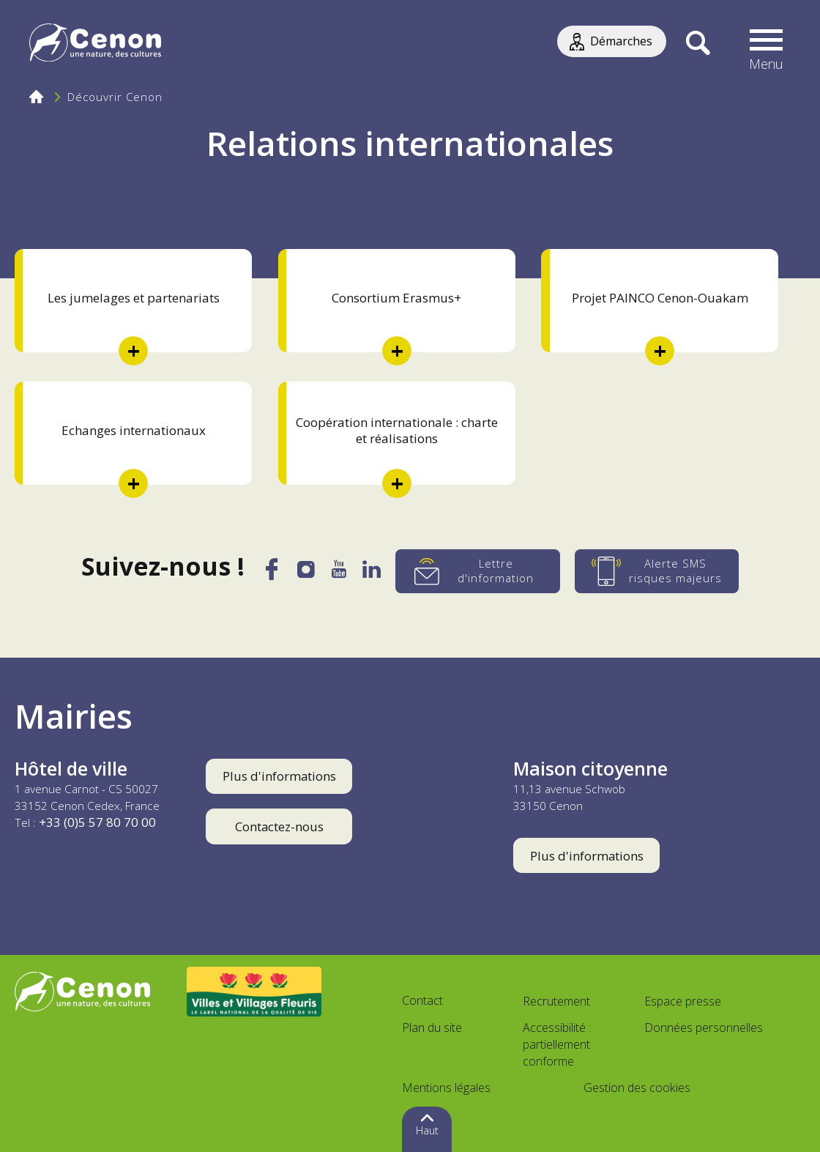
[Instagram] (305, 573)
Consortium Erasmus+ (396, 297)
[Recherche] (698, 44)
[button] (766, 44)
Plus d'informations (279, 776)
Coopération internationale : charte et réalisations (397, 430)
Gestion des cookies (637, 1087)
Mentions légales (446, 1087)
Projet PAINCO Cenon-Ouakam (660, 297)
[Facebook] (269, 576)
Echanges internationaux (133, 430)
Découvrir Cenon (115, 96)
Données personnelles (703, 1027)
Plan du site (432, 1027)
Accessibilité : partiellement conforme (557, 1044)
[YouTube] (339, 573)
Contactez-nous (279, 826)
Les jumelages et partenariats (134, 297)
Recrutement (556, 1001)
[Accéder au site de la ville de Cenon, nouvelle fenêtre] (82, 991)
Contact (422, 1000)
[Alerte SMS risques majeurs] (660, 571)
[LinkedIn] (374, 573)
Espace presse (682, 1001)
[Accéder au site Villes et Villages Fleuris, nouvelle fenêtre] (254, 992)
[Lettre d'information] (480, 571)
